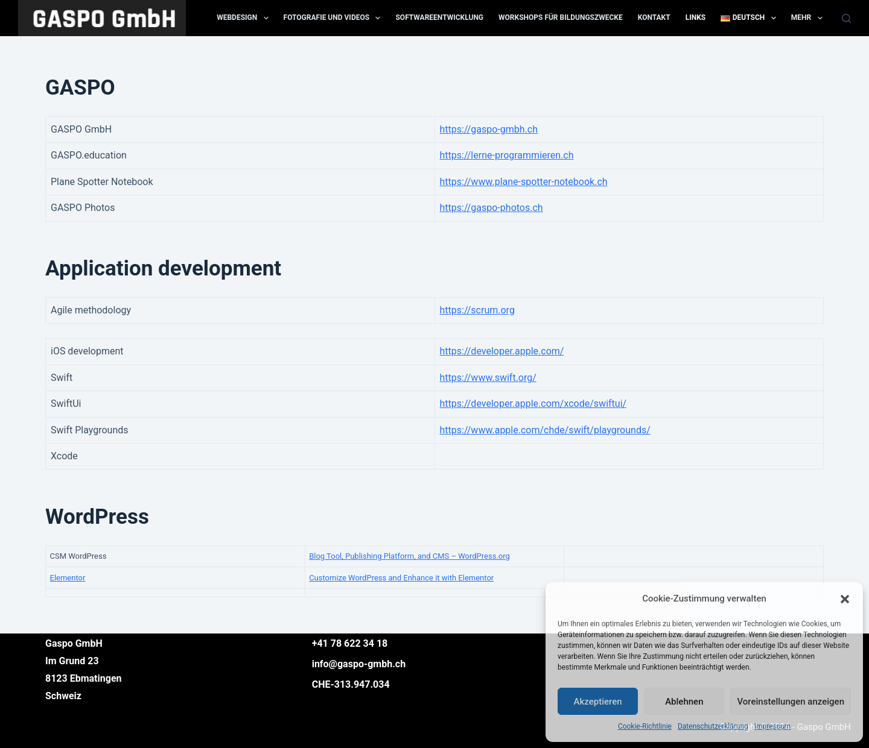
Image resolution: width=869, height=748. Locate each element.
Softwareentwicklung (439, 17)
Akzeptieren (598, 701)
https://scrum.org (477, 310)
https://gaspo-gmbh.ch (489, 129)
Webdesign (245, 18)
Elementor (68, 577)
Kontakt (654, 17)
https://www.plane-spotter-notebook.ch (524, 181)
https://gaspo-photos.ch (491, 207)
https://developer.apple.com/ (502, 351)
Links (696, 17)
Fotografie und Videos (335, 18)
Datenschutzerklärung (713, 726)
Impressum (772, 726)
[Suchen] (846, 18)
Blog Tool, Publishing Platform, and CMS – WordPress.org (409, 556)
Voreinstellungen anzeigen (790, 701)
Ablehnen (684, 701)
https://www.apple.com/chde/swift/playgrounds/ (545, 430)
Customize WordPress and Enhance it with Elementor (401, 577)
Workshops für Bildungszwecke (560, 17)
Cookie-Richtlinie (645, 726)
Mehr (809, 18)
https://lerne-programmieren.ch (507, 155)
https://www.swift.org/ (488, 377)
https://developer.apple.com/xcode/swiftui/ (533, 403)
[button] (845, 599)
